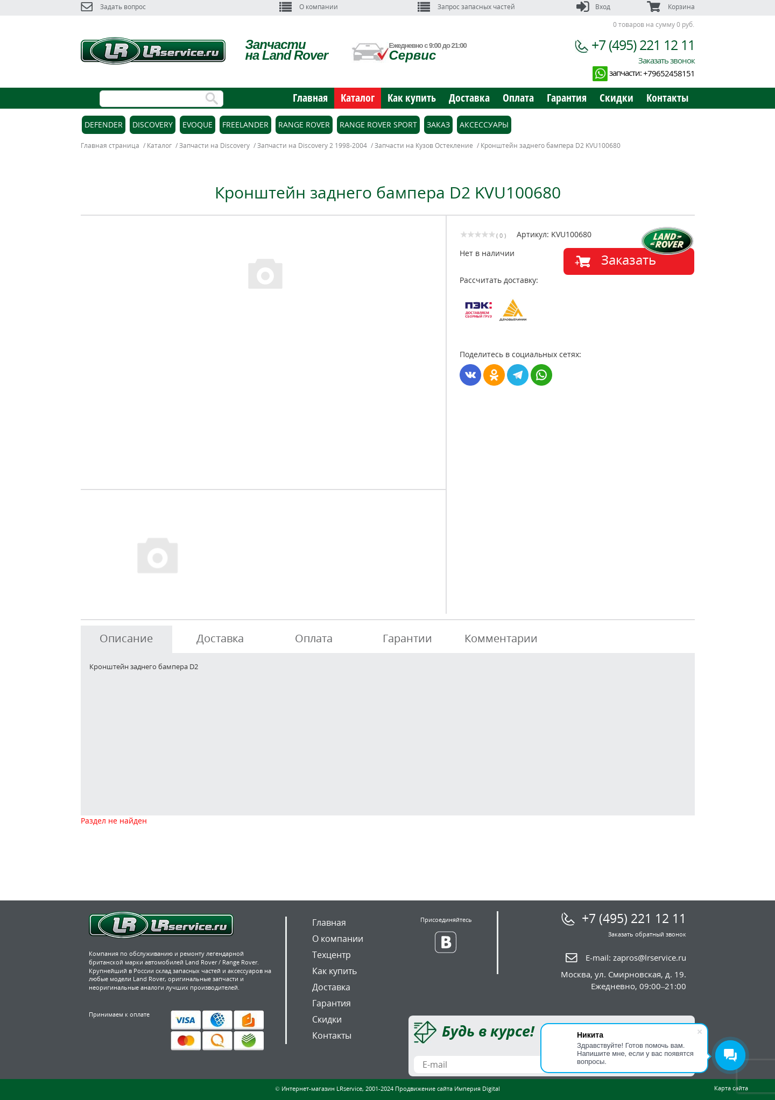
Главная (310, 97)
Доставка (469, 97)
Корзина (670, 6)
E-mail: (636, 957)
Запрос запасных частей (466, 6)
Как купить (412, 97)
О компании (308, 6)
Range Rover (304, 124)
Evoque (197, 124)
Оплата (518, 97)
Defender (103, 124)
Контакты (667, 97)
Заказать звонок (666, 60)
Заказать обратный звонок (647, 934)
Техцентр (331, 955)
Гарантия (567, 97)
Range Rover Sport (378, 124)
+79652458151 (669, 73)
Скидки (616, 97)
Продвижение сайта (424, 1088)
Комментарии (501, 638)
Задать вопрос (113, 6)
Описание (126, 638)
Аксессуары (484, 124)
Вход (593, 6)
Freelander (245, 124)
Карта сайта (731, 1088)
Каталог (358, 97)
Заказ (438, 124)
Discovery (152, 124)
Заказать (628, 259)
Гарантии (407, 638)
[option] (265, 272)
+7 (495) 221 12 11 (643, 45)
